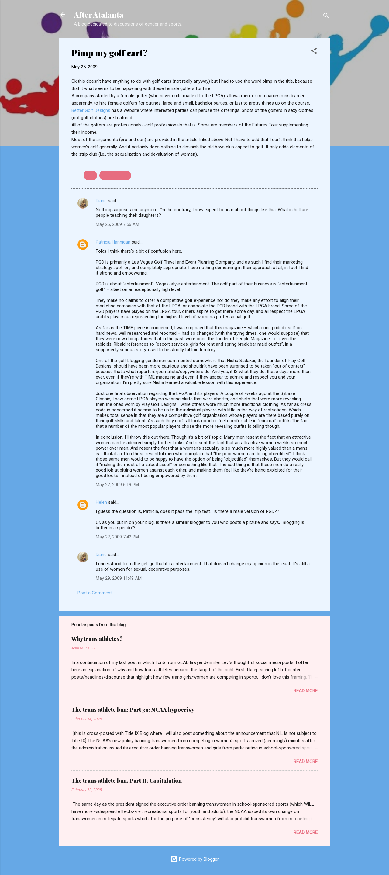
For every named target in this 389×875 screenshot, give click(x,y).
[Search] (326, 16)
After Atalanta (98, 14)
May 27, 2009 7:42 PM (117, 537)
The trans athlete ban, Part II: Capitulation (126, 780)
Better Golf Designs (91, 110)
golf (90, 175)
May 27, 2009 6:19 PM (117, 484)
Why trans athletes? (97, 638)
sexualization (115, 175)
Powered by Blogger (194, 859)
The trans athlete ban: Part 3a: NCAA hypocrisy (132, 709)
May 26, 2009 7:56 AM (117, 224)
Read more (306, 690)
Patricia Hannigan (113, 242)
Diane (101, 200)
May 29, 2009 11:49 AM (119, 578)
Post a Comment (94, 593)
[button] (314, 52)
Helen (101, 502)
